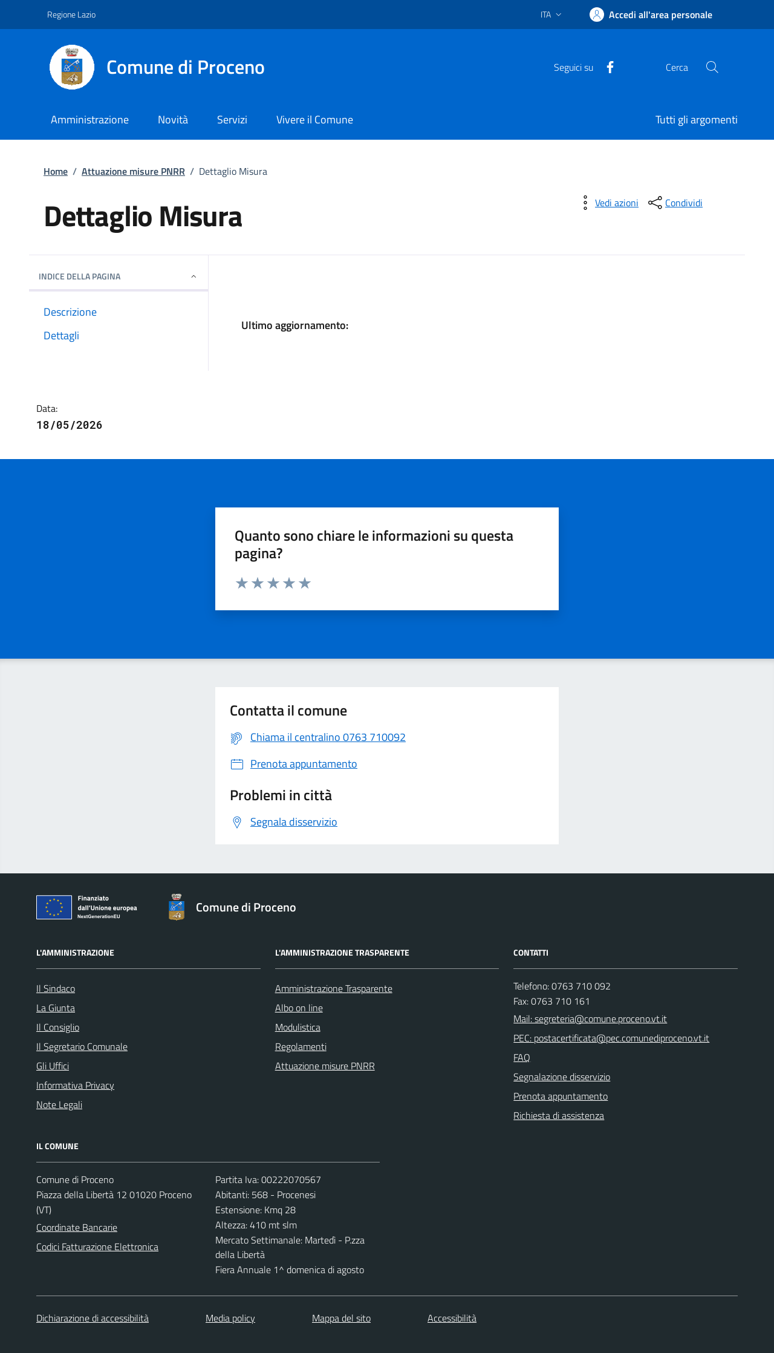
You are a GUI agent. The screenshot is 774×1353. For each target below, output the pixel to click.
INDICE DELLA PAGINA (118, 276)
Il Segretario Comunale (82, 1046)
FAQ (521, 1057)
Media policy (230, 1318)
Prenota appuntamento (560, 1096)
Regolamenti (301, 1046)
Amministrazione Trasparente (333, 988)
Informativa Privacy (75, 1085)
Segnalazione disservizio (561, 1076)
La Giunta (55, 1007)
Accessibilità (452, 1318)
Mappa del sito (341, 1318)
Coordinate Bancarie (76, 1227)
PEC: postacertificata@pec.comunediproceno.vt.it (611, 1038)
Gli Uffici (52, 1065)
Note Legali (59, 1104)
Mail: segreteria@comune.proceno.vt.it (590, 1018)
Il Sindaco (55, 988)
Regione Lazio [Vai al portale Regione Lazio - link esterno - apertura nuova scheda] (71, 14)
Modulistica (297, 1027)
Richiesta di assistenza (558, 1115)
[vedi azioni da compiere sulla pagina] (607, 202)
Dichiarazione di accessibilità (92, 1318)
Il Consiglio (57, 1027)
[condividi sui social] (674, 202)
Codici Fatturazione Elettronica (97, 1246)
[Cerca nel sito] (712, 67)
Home (56, 171)
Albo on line (299, 1007)
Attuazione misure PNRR (133, 171)
